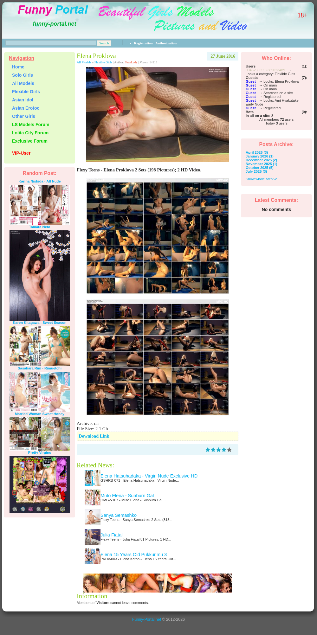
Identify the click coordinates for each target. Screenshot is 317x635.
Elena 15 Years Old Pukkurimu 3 (133, 554)
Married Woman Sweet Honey (39, 414)
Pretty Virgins (39, 452)
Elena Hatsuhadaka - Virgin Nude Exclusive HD (148, 475)
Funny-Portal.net (146, 619)
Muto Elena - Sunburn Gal (127, 495)
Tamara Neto (39, 227)
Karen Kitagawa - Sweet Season (39, 322)
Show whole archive (261, 179)
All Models (84, 62)
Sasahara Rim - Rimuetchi (39, 368)
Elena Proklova (96, 55)
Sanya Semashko (118, 515)
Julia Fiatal (111, 534)
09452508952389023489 (265, 70)
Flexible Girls (103, 62)
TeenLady (131, 62)
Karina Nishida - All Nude (39, 181)
